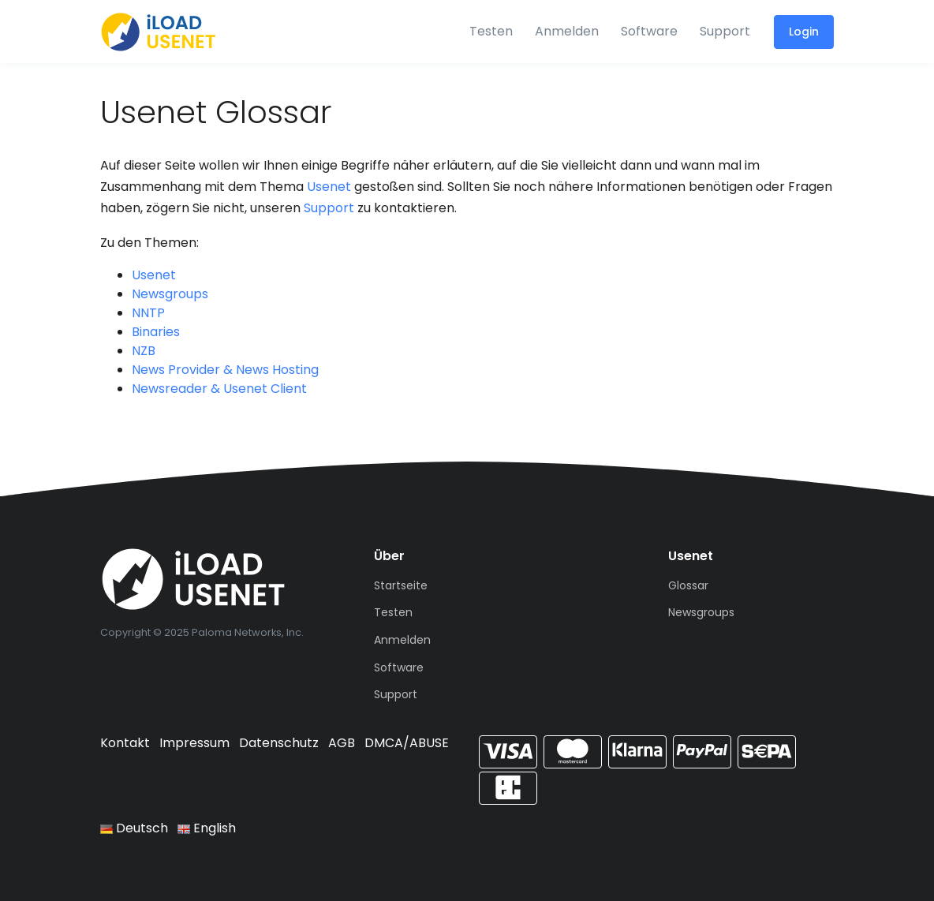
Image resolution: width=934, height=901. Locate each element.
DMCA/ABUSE (406, 743)
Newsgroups (170, 294)
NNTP (148, 313)
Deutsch (134, 828)
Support (725, 31)
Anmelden (567, 31)
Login (804, 31)
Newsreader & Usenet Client (219, 388)
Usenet (329, 187)
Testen (491, 31)
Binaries (156, 332)
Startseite (401, 585)
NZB (143, 351)
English (206, 828)
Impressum (194, 743)
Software (649, 31)
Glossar (688, 585)
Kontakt (125, 743)
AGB (341, 743)
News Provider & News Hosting (225, 370)
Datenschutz (279, 743)
